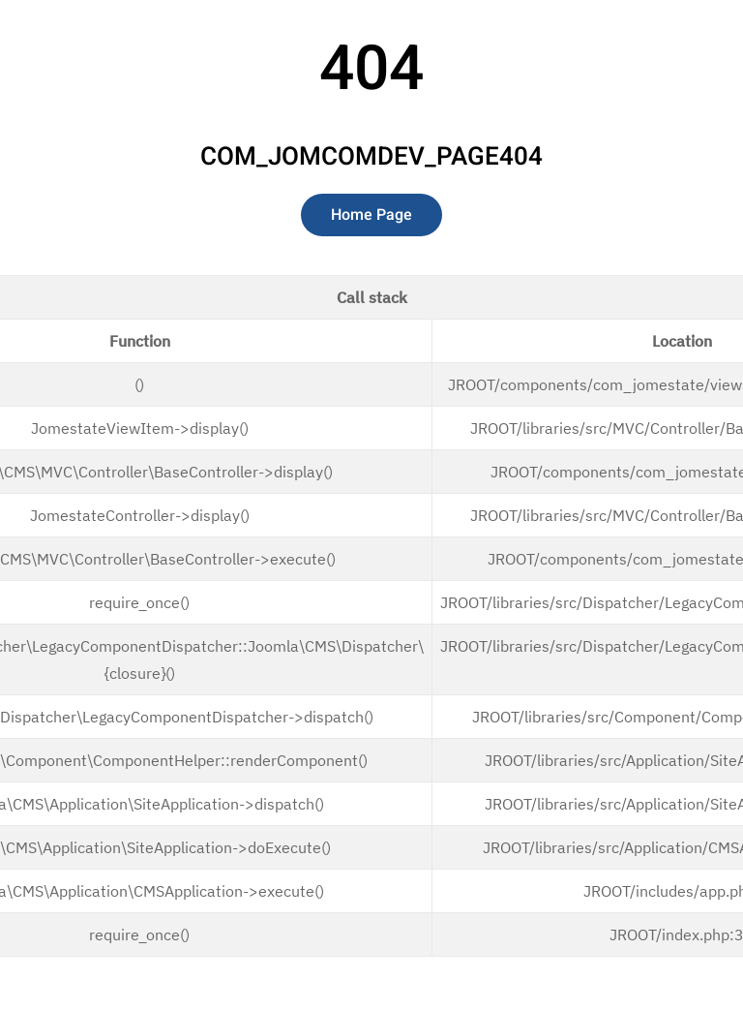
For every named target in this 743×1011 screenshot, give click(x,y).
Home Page (371, 215)
